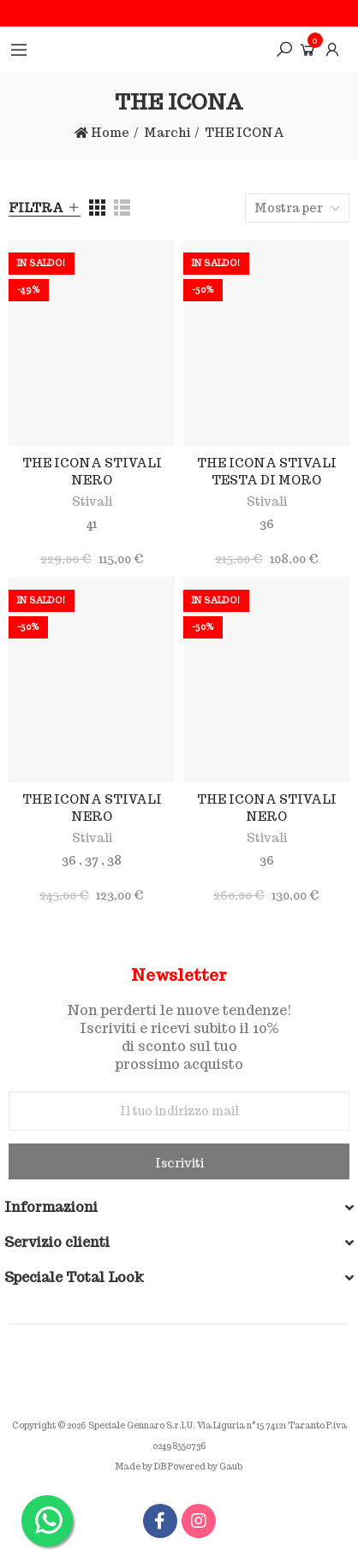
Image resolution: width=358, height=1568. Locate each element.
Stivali (92, 501)
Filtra (36, 208)
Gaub (230, 1466)
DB (160, 1466)
